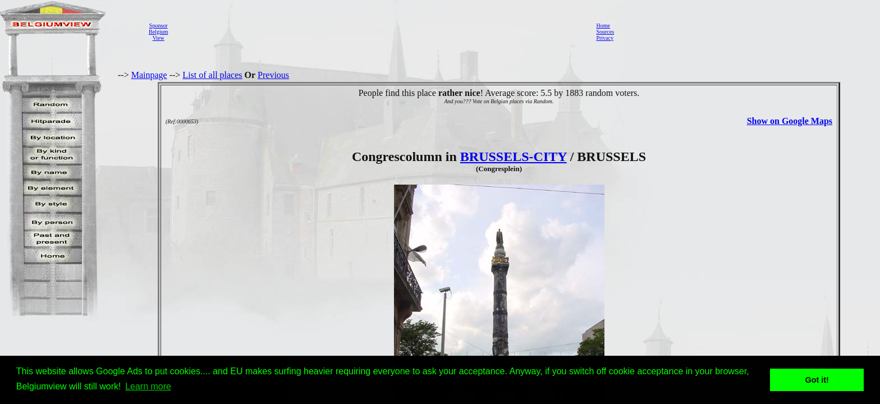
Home (602, 25)
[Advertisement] (379, 31)
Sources (605, 32)
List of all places (212, 75)
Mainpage (149, 75)
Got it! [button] (817, 379)
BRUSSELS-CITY (513, 156)
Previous (273, 75)
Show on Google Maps (789, 121)
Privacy (604, 38)
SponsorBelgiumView (158, 31)
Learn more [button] (148, 386)
